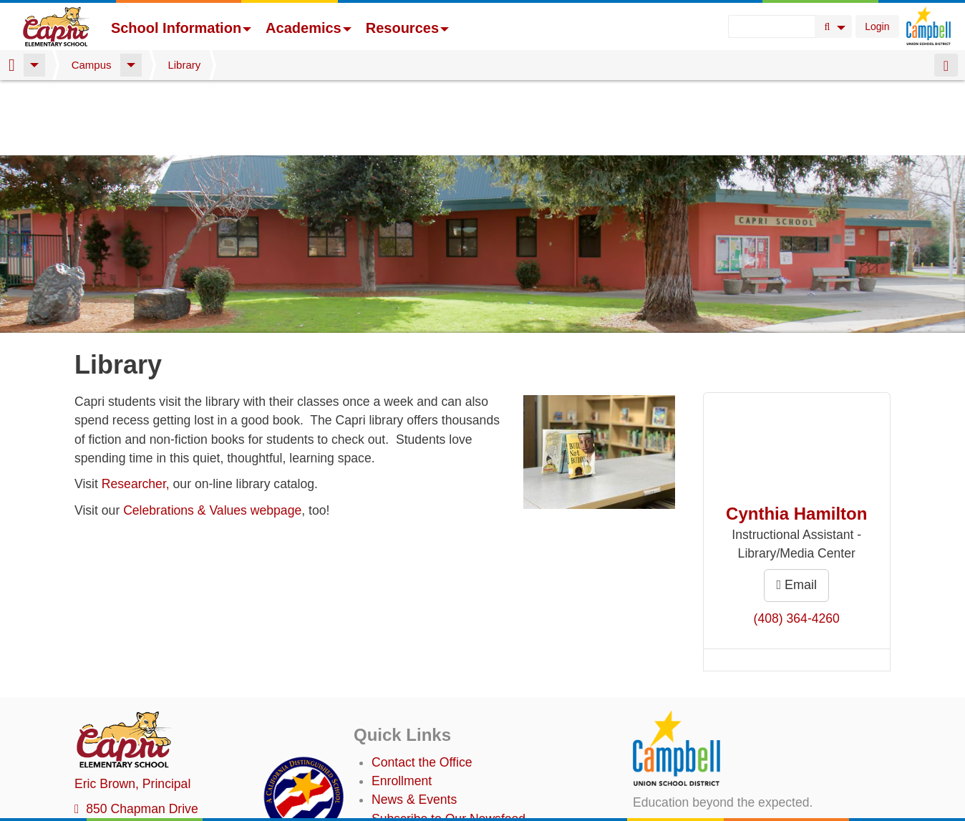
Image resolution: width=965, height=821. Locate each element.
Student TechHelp (421, 781)
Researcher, (136, 409)
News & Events (414, 724)
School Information (181, 28)
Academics (308, 28)
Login (877, 26)
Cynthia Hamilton (796, 438)
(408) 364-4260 (797, 543)
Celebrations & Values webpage (212, 435)
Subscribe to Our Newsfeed (448, 744)
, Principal (132, 708)
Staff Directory (411, 762)
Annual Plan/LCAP (424, 807)
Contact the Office (422, 687)
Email (796, 509)
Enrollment (402, 706)
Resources (407, 28)
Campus (92, 65)
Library (184, 65)
